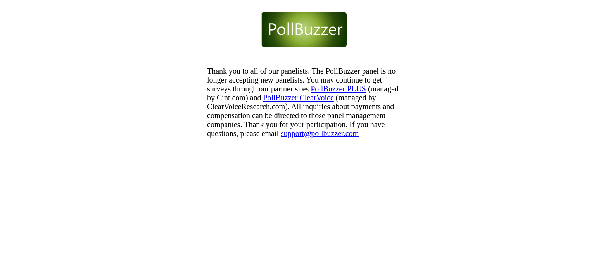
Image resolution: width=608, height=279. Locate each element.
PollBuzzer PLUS (338, 88)
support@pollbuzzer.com (320, 133)
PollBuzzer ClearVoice (298, 97)
